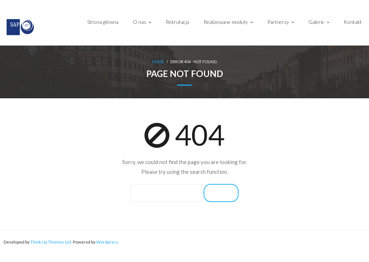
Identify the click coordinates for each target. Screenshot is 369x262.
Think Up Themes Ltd (50, 242)
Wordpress (107, 242)
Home (158, 62)
